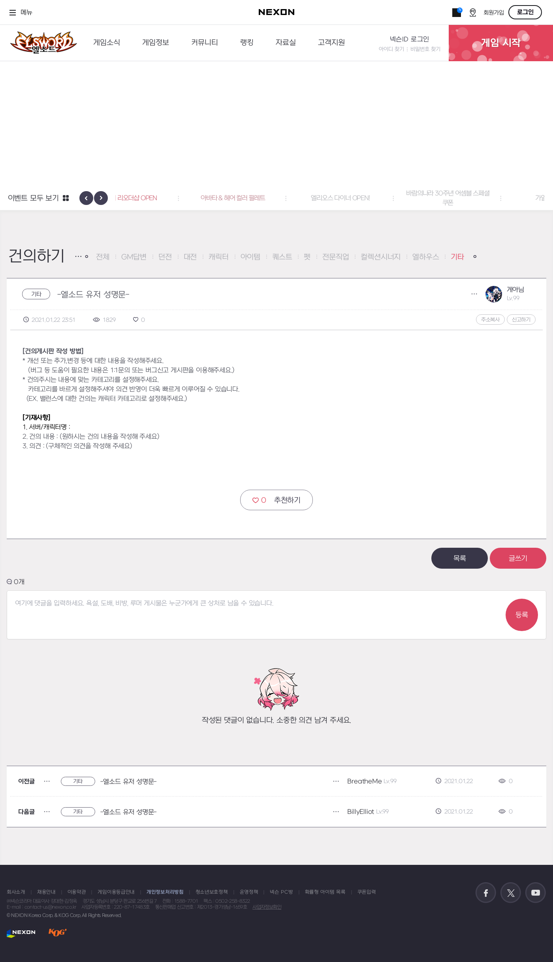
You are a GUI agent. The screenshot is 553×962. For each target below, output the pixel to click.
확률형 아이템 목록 (325, 892)
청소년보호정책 (212, 892)
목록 (459, 558)
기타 (457, 257)
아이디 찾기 (391, 49)
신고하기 (521, 320)
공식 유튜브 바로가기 (535, 893)
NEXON (21, 933)
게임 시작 (501, 43)
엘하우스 (425, 257)
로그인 (525, 12)
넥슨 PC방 (281, 892)
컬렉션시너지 (381, 257)
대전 (190, 257)
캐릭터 (218, 257)
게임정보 (155, 43)
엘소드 (41, 43)
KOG (58, 933)
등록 (521, 615)
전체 (102, 257)
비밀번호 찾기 (425, 49)
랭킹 (247, 43)
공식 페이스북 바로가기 (486, 893)
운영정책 (249, 892)
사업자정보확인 (266, 907)
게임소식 (106, 43)
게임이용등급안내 (116, 892)
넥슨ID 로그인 (409, 39)
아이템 (250, 257)
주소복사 (490, 320)
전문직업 (335, 257)
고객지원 (331, 43)
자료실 (286, 43)
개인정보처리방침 (165, 892)
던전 (165, 257)
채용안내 (46, 892)
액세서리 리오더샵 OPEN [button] (168, 198)
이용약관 (77, 892)
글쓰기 (518, 558)
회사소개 (16, 892)
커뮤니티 (204, 43)
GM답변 (134, 257)
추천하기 (276, 500)
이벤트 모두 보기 (33, 198)
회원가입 (493, 12)
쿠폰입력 (366, 892)
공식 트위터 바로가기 (510, 893)
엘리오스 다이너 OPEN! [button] (384, 198)
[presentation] (86, 198)
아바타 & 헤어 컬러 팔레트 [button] (277, 198)
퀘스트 (282, 257)
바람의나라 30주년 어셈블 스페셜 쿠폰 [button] (491, 198)
